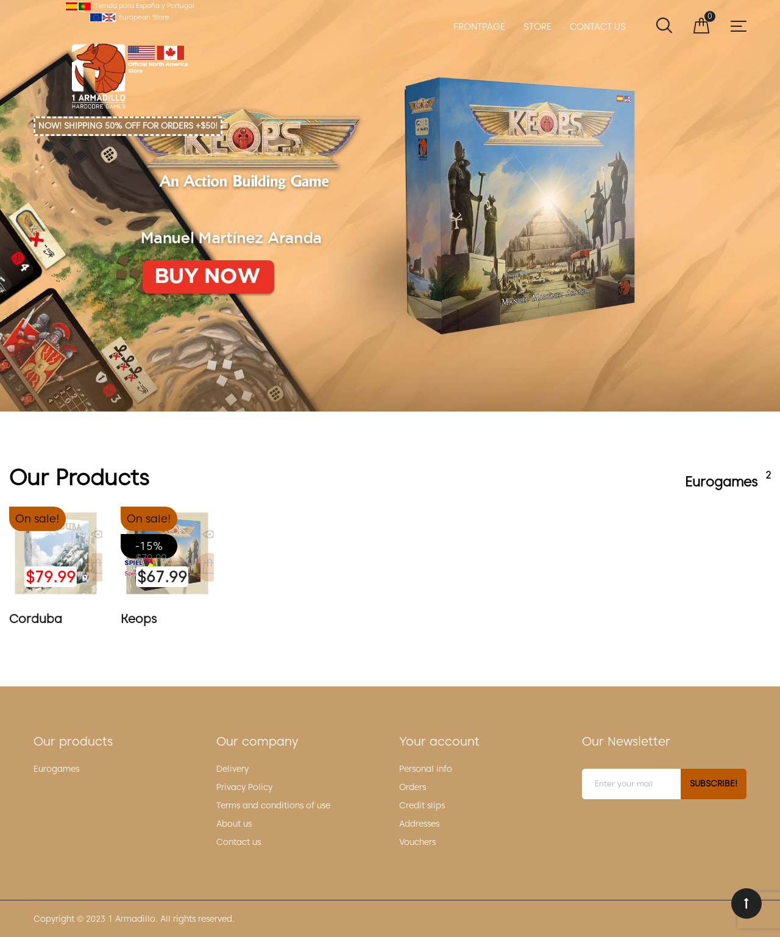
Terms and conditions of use (273, 805)
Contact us (238, 842)
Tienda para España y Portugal (144, 5)
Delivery (232, 769)
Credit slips (422, 805)
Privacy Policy (244, 787)
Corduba (35, 618)
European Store (144, 17)
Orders (412, 787)
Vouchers (417, 842)
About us (234, 823)
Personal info (425, 769)
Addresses (419, 823)
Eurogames (56, 769)
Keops (390, 205)
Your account (439, 741)
